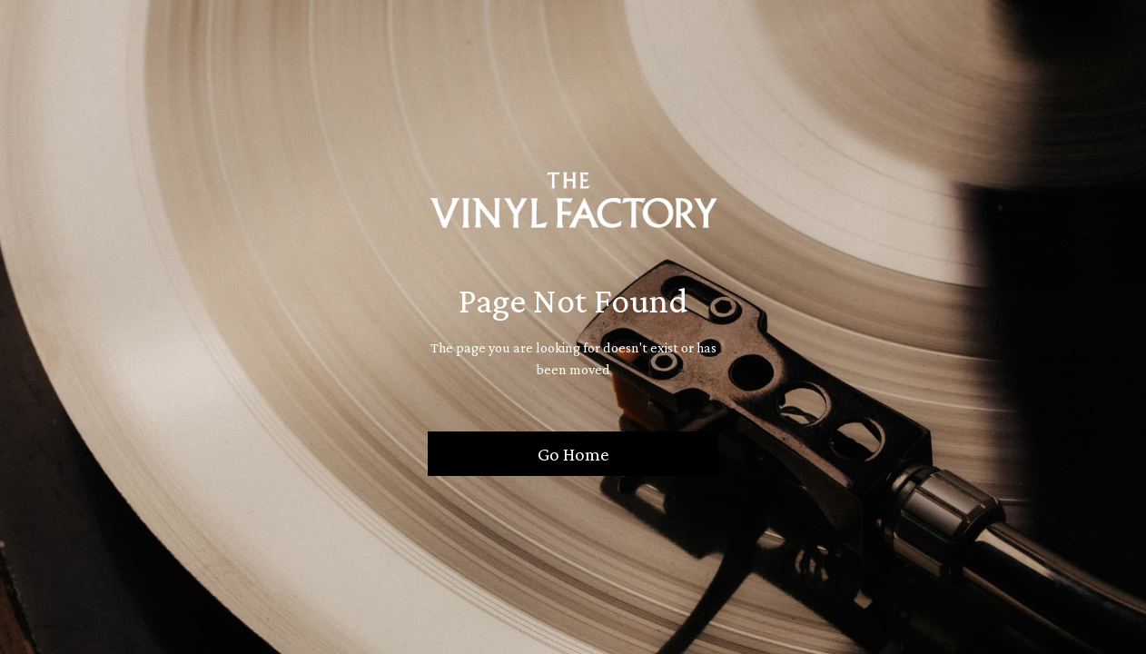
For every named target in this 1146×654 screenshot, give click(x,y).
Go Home (573, 453)
